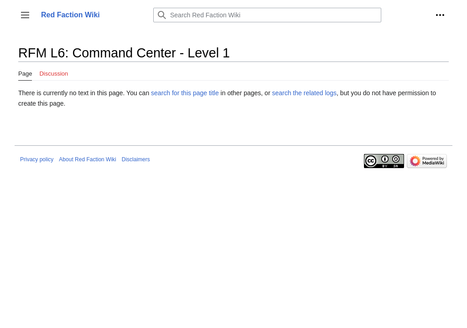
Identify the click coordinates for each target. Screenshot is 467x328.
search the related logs (304, 93)
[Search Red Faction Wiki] (267, 15)
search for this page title (185, 93)
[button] (25, 15)
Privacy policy (36, 159)
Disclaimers (136, 159)
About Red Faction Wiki (87, 159)
